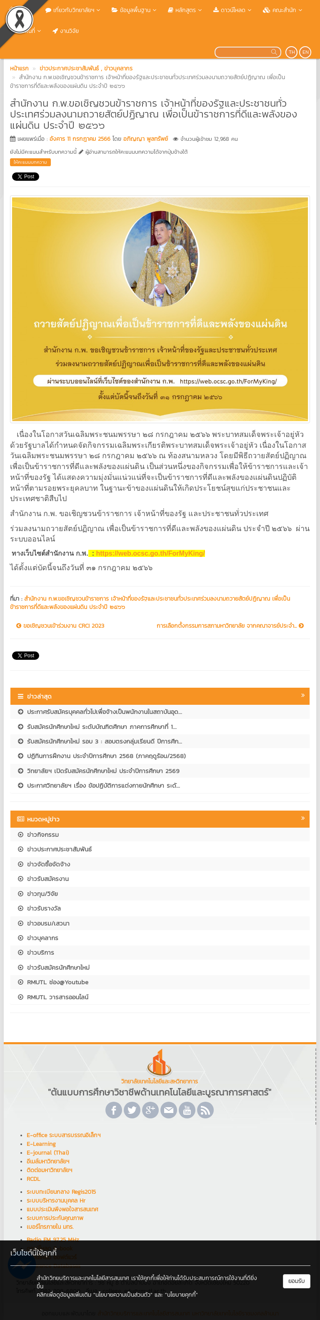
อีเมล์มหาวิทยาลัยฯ (48, 1161)
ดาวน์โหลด (233, 10)
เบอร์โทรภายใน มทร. (50, 1227)
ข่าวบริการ (35, 952)
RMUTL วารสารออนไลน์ (52, 997)
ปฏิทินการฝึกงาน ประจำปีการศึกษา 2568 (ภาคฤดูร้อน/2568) (101, 756)
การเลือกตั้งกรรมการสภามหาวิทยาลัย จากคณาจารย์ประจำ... (230, 626)
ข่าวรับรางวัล (39, 908)
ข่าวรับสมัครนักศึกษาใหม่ (53, 967)
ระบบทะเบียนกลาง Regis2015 (61, 1192)
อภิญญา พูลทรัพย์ (145, 139)
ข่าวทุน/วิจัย (37, 893)
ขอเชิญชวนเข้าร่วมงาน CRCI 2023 (60, 626)
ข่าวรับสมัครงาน (43, 878)
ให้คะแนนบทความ (30, 162)
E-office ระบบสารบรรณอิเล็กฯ (63, 1135)
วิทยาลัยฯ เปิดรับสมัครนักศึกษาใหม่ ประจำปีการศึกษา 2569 (98, 771)
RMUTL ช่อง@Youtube (52, 982)
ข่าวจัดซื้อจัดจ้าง (43, 864)
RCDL (33, 1179)
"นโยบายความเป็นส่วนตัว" (122, 1294)
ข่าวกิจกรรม (38, 834)
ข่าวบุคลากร (37, 938)
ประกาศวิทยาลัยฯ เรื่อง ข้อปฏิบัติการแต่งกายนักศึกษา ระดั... (98, 785)
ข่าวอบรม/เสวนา (43, 923)
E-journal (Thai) (48, 1152)
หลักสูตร (185, 10)
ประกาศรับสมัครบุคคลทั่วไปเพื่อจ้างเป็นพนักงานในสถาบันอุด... (99, 711)
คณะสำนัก (283, 10)
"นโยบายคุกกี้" (181, 1294)
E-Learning (41, 1144)
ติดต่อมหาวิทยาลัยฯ (49, 1170)
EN (305, 52)
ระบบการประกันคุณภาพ (55, 1218)
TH (292, 52)
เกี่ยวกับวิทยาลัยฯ (73, 10)
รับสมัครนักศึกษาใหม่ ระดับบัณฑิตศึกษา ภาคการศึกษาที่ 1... (97, 726)
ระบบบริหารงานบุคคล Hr (56, 1200)
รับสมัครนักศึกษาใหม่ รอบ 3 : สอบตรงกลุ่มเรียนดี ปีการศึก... (99, 741)
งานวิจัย (65, 31)
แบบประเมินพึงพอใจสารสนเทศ (62, 1209)
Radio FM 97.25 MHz (53, 1239)
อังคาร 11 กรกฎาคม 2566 (80, 139)
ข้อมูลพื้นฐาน (135, 10)
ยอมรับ (296, 1281)
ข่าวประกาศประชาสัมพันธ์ (54, 849)
